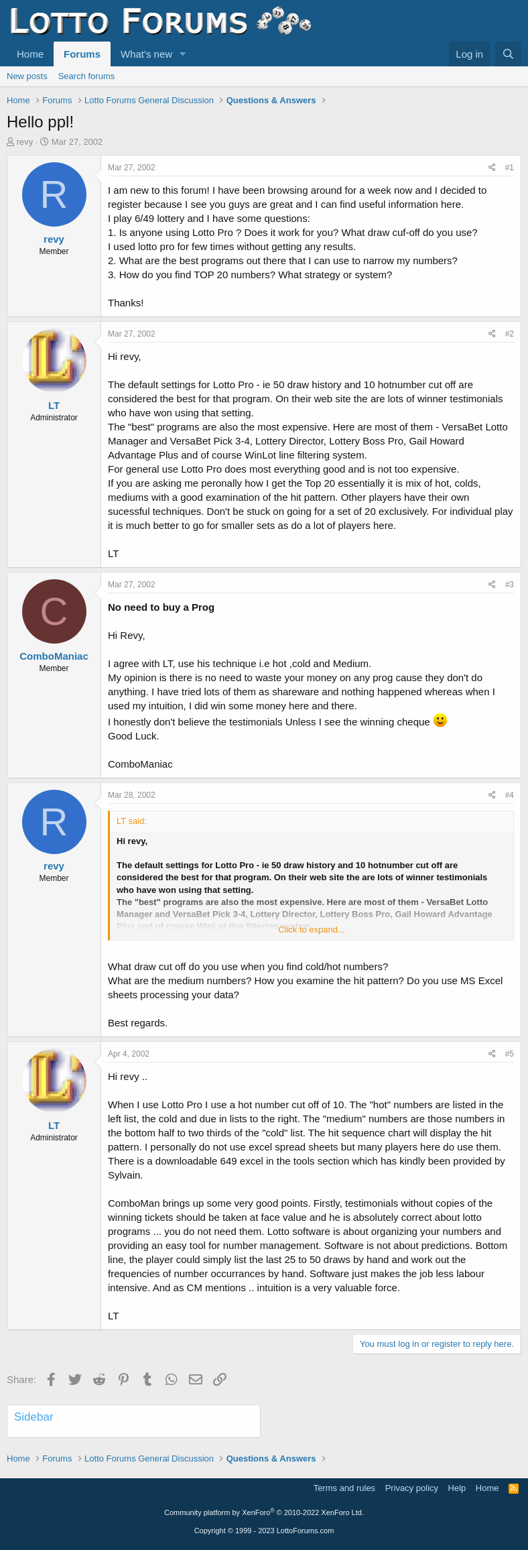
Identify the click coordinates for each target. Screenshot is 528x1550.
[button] (183, 54)
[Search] (508, 54)
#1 (509, 167)
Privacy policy (411, 1488)
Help (457, 1488)
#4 (509, 795)
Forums (82, 54)
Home (30, 54)
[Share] (492, 168)
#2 (509, 334)
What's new (146, 54)
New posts (27, 76)
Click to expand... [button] (311, 930)
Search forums (86, 76)
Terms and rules (344, 1488)
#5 (509, 1054)
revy (25, 142)
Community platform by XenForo (264, 1512)
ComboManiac (53, 656)
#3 (509, 584)
